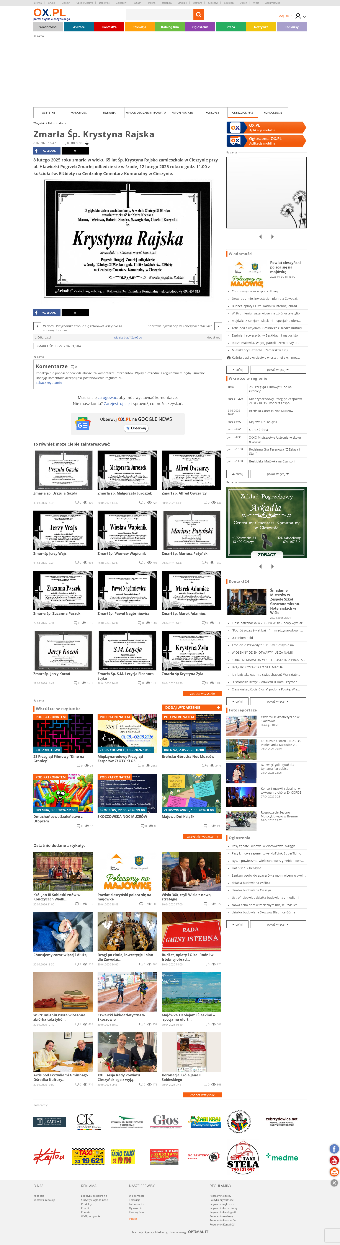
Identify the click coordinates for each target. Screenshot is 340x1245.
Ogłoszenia (200, 27)
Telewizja (139, 27)
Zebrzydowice (272, 3)
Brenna (38, 3)
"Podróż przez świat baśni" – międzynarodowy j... (267, 630)
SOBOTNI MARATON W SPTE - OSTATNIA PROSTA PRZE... (267, 660)
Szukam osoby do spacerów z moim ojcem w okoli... (269, 875)
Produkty (86, 1204)
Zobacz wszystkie (202, 694)
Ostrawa (197, 3)
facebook (45, 151)
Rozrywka (261, 27)
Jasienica (167, 3)
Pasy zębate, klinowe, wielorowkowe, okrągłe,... (265, 846)
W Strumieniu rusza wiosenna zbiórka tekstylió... (267, 313)
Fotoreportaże (182, 112)
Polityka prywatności (222, 1200)
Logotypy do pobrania (94, 1196)
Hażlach (137, 3)
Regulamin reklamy (221, 1216)
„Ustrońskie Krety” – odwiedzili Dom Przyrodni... (266, 682)
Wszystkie (49, 112)
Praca (231, 27)
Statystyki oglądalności (94, 1200)
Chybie (51, 3)
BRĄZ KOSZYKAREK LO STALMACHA (257, 667)
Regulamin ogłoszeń (222, 1204)
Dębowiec (104, 3)
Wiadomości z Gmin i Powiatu (146, 112)
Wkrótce (79, 27)
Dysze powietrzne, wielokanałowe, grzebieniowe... (268, 861)
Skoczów (213, 3)
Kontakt (85, 1212)
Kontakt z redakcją (44, 1200)
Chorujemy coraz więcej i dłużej (255, 291)
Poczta (133, 1219)
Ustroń (243, 3)
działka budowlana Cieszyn (251, 890)
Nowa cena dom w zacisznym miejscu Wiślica (265, 905)
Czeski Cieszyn (85, 3)
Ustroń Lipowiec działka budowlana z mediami (265, 897)
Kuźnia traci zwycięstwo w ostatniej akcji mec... (266, 357)
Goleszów (121, 3)
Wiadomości (48, 27)
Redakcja (38, 1196)
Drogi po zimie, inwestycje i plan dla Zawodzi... (265, 298)
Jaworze (182, 3)
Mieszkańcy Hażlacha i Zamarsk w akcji (260, 350)
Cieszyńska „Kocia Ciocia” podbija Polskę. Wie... (266, 689)
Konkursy (292, 27)
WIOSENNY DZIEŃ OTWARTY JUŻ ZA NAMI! (262, 652)
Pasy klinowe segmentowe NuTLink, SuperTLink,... (267, 853)
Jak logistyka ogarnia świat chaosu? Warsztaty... (266, 674)
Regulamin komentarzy (223, 1208)
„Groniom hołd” (243, 638)
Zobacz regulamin (49, 383)
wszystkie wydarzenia (202, 836)
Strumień (229, 3)
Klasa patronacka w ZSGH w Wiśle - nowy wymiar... (268, 623)
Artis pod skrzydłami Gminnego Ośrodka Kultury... (268, 328)
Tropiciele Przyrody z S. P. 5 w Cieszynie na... (264, 645)
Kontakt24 (109, 27)
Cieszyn (66, 3)
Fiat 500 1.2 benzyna (247, 868)
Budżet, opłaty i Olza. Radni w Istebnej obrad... (266, 306)
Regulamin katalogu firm (224, 1212)
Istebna (151, 3)
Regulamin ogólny (220, 1196)
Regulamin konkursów (223, 1220)
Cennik (85, 1208)
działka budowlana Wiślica (251, 883)
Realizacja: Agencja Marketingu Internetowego (170, 1232)
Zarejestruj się (117, 403)
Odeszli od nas (242, 112)
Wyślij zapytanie (90, 1216)
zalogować (107, 397)
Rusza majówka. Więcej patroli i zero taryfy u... (265, 343)
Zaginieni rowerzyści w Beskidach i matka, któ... (266, 335)
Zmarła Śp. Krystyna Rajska (59, 346)
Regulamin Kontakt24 (222, 1224)
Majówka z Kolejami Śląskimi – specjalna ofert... (266, 321)
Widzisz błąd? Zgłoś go (128, 337)
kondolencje (273, 112)
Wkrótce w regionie (58, 708)
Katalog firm (170, 27)
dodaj (182, 707)
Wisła (256, 3)
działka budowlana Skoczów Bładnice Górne (263, 912)
